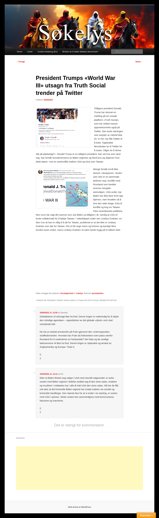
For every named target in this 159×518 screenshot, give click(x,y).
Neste (139, 62)
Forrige (20, 62)
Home (19, 51)
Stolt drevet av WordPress (79, 507)
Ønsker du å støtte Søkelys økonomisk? (80, 51)
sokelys (79, 293)
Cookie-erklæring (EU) (48, 51)
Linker (30, 51)
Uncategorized (66, 293)
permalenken (97, 293)
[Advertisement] (79, 468)
